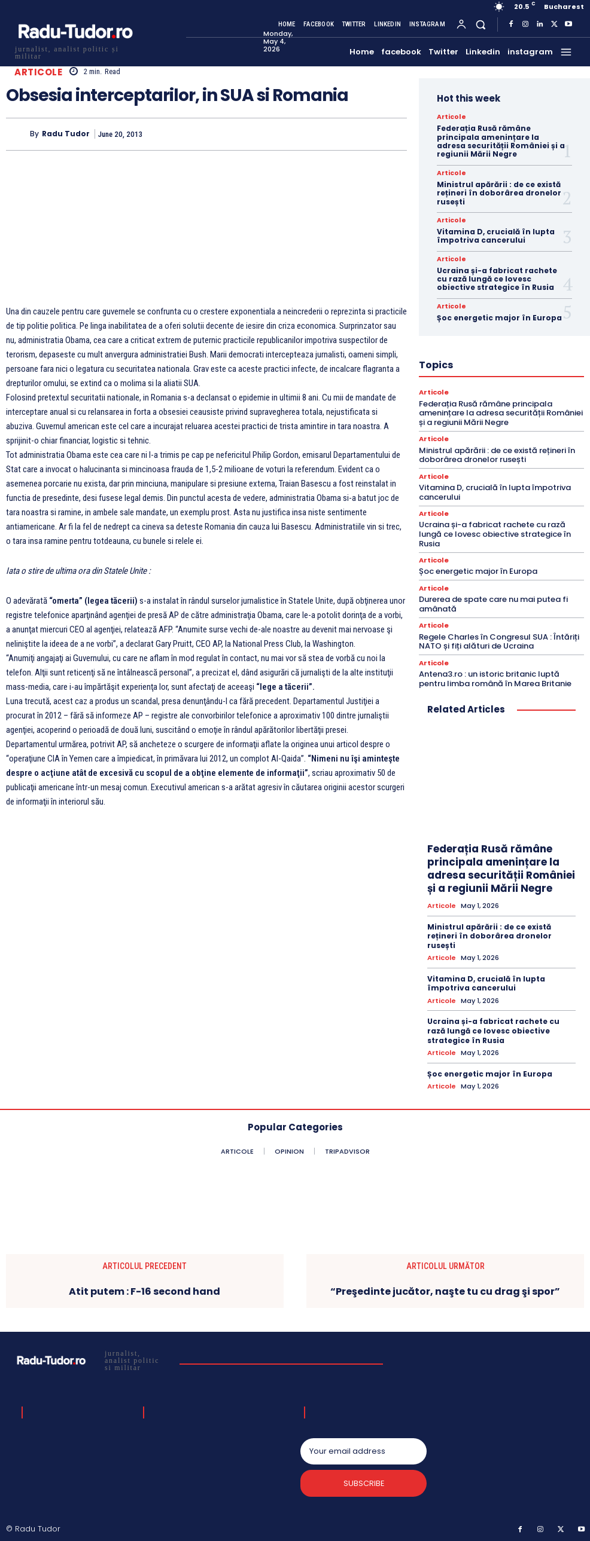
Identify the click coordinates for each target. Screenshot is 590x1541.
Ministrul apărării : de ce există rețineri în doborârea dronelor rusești (499, 193)
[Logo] (91, 1359)
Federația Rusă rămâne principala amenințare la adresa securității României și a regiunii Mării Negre (501, 141)
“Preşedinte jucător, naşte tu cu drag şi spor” (445, 1289)
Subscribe (363, 1481)
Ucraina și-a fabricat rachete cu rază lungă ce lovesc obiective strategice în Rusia (497, 279)
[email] (363, 1449)
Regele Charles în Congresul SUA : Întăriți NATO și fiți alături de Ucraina (499, 640)
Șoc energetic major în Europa (499, 318)
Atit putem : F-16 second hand (144, 1289)
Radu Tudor (66, 134)
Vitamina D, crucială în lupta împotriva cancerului (496, 236)
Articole (38, 72)
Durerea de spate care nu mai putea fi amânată (493, 603)
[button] (481, 24)
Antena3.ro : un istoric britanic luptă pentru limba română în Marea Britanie (495, 677)
